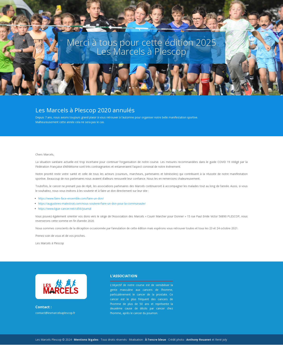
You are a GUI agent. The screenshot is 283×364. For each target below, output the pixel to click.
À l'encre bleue (155, 339)
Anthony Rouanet (198, 339)
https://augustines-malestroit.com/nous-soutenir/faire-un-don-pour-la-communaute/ (92, 203)
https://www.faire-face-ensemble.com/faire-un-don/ (71, 198)
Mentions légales (86, 339)
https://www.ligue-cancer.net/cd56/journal (64, 208)
